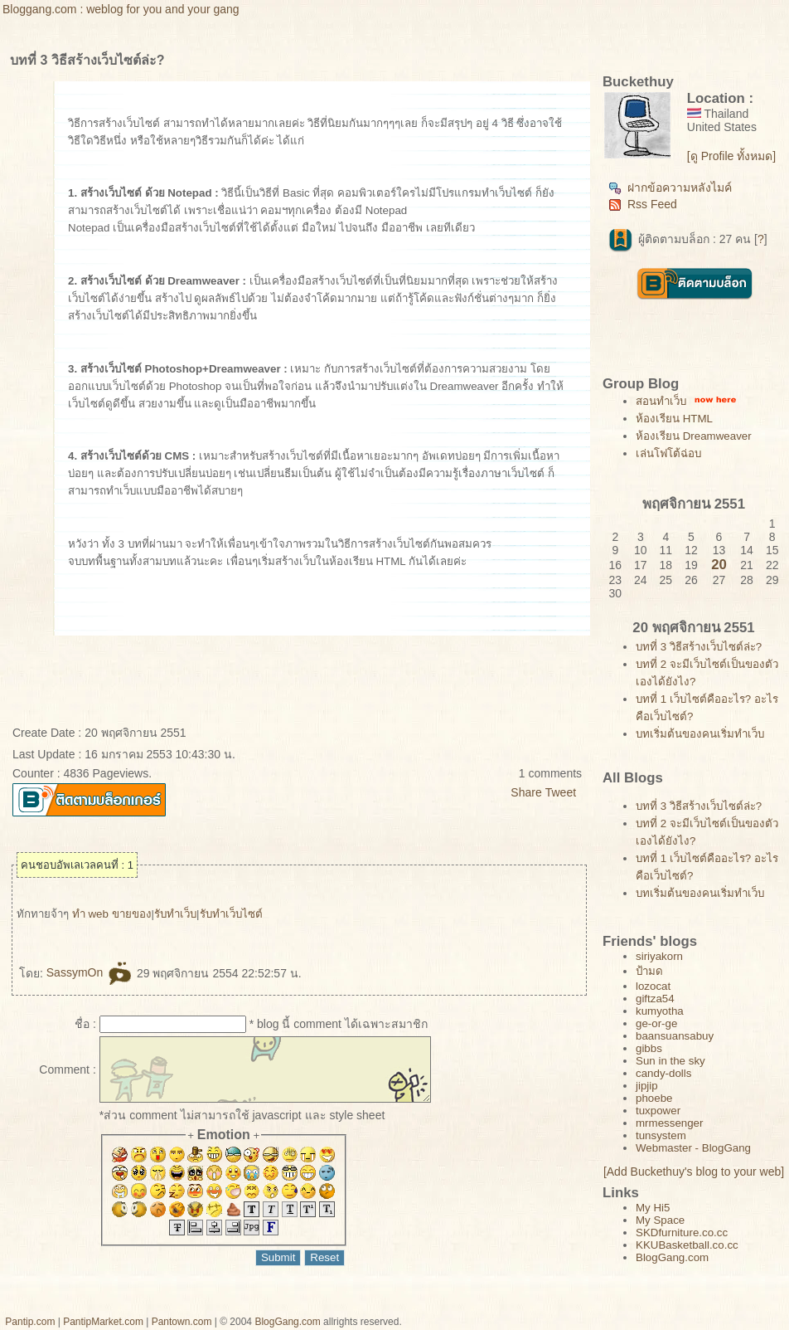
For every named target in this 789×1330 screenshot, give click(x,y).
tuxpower (658, 1110)
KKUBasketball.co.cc (687, 1245)
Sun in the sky (670, 1061)
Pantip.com (30, 1322)
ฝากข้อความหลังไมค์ (670, 187)
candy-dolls (663, 1073)
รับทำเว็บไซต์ (231, 914)
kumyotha (660, 1011)
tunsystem (661, 1135)
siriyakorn (659, 956)
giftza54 (655, 998)
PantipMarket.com (103, 1322)
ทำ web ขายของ (112, 914)
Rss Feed (642, 204)
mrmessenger (669, 1123)
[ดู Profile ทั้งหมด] (731, 156)
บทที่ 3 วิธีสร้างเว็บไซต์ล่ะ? (699, 647)
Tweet (560, 792)
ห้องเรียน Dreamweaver (694, 436)
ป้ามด (649, 971)
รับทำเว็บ (175, 914)
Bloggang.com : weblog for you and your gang (121, 9)
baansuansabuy (675, 1036)
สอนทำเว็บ (661, 401)
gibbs (649, 1048)
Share (526, 792)
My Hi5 (653, 1207)
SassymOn (89, 972)
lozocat (653, 986)
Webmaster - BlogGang (693, 1148)
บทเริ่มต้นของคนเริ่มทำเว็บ (700, 734)
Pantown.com (182, 1322)
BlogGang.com (672, 1257)
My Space (660, 1220)
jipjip (647, 1085)
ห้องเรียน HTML (674, 418)
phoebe (654, 1098)
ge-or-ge (656, 1023)
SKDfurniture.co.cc (682, 1232)
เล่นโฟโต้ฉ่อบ (668, 453)
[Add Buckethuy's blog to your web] (693, 1171)
